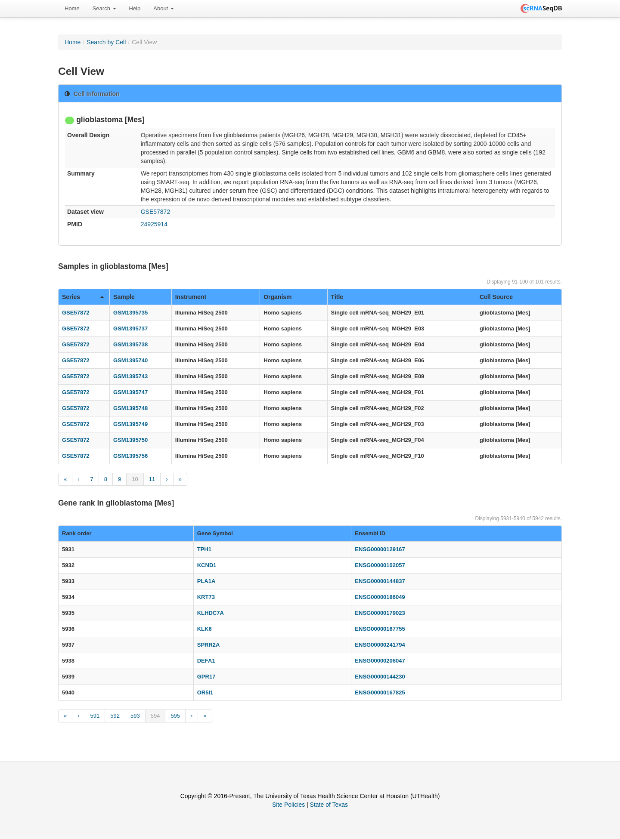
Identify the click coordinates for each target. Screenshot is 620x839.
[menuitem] (72, 8)
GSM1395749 (130, 424)
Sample (124, 296)
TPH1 (204, 549)
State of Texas (329, 804)
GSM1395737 (130, 328)
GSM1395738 (130, 344)
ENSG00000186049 (380, 597)
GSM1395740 (130, 360)
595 (175, 716)
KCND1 (207, 565)
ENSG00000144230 (380, 676)
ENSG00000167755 (380, 629)
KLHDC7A (210, 613)
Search (104, 8)
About (163, 8)
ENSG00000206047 (380, 660)
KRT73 (206, 597)
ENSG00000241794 (380, 645)
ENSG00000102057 (380, 565)
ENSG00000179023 (380, 613)
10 (135, 479)
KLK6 (204, 629)
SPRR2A (208, 645)
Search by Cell (106, 42)
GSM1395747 (130, 392)
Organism (277, 296)
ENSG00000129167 (380, 549)
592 (115, 716)
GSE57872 (155, 211)
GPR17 (206, 676)
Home (72, 8)
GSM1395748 (130, 408)
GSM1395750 (130, 440)
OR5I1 (205, 692)
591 (95, 716)
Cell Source (496, 296)
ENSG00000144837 (380, 581)
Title (337, 296)
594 (155, 716)
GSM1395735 (130, 312)
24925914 (154, 224)
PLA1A (206, 581)
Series (83, 296)
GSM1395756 (130, 456)
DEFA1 (206, 660)
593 (135, 716)
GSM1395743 (130, 376)
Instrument (190, 296)
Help (135, 8)
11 (152, 479)
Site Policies (288, 804)
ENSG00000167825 (380, 692)
